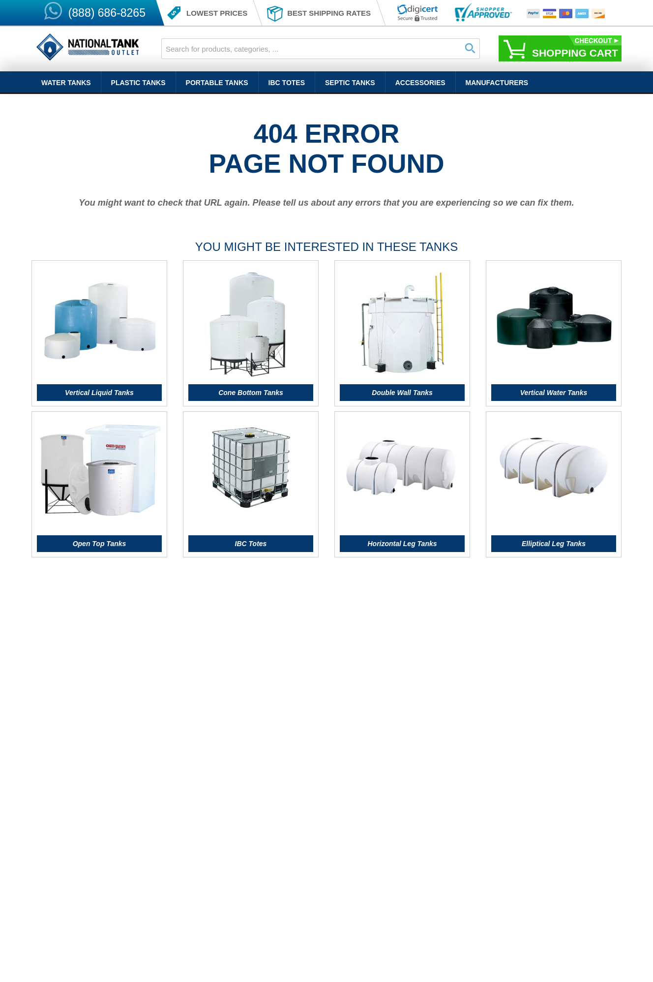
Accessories (420, 83)
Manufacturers (497, 83)
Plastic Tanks (138, 83)
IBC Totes (286, 83)
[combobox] (320, 48)
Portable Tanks (217, 83)
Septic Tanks (350, 83)
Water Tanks (66, 83)
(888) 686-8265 (107, 12)
